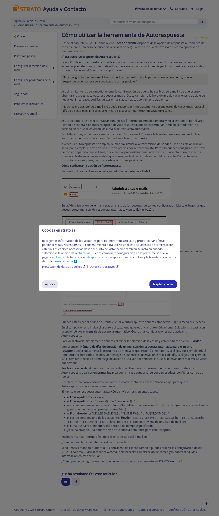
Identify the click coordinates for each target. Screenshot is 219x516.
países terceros (65, 261)
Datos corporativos (104, 267)
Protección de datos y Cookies (64, 267)
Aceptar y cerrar (163, 284)
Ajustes (50, 284)
